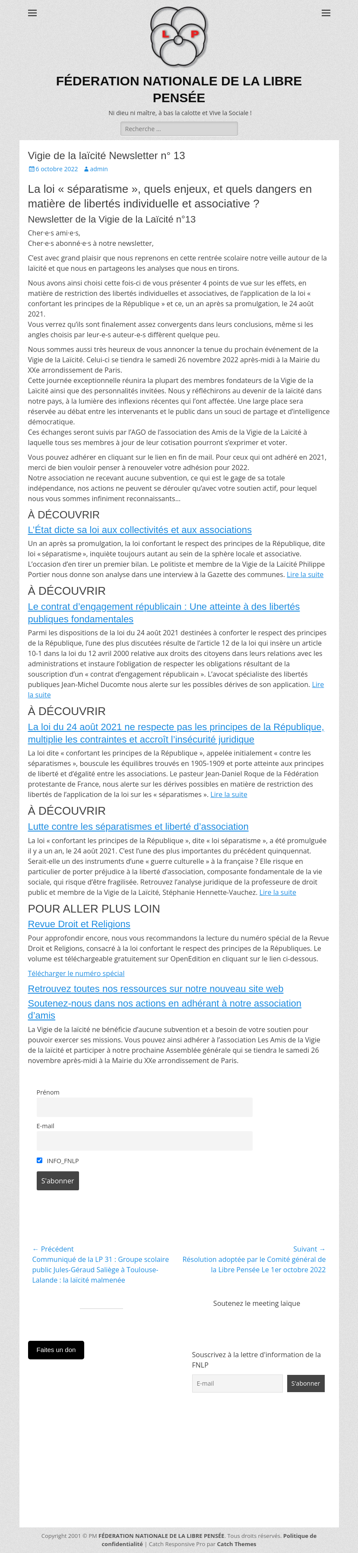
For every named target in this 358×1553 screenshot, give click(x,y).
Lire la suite (305, 574)
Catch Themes (237, 1544)
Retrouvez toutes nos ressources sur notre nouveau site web (156, 988)
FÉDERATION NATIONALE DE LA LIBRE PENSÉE (161, 1536)
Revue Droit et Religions (79, 924)
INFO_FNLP (58, 1161)
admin (99, 169)
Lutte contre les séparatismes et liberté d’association (138, 826)
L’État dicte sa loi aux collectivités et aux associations (140, 529)
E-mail (45, 1126)
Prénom (48, 1092)
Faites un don (56, 1349)
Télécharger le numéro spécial (76, 973)
